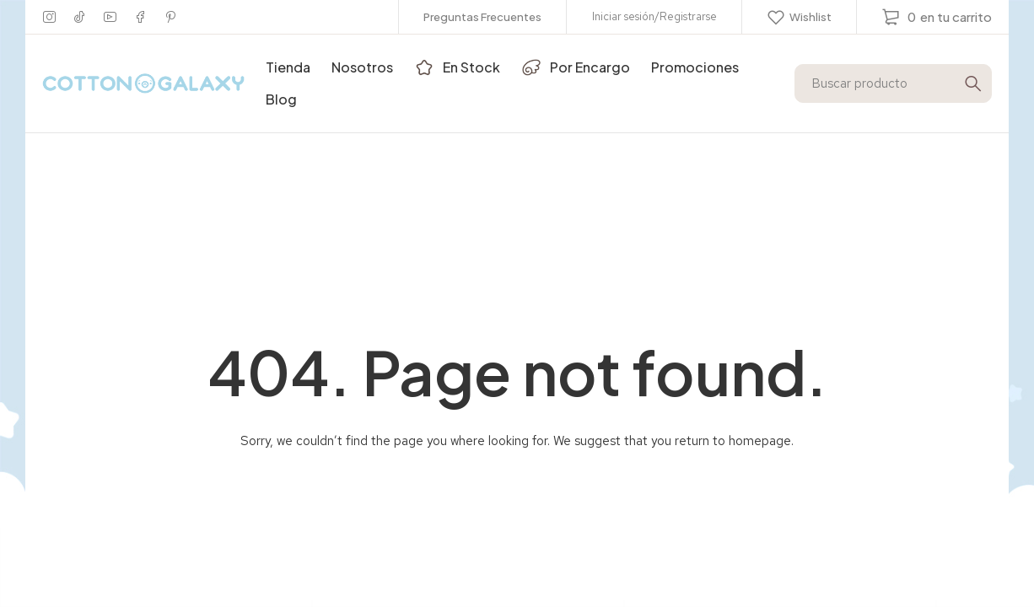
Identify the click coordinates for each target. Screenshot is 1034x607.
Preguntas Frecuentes (482, 17)
